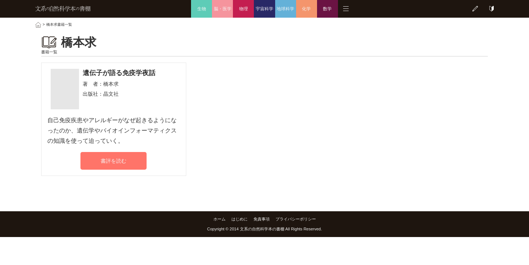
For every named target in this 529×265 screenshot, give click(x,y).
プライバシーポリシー (296, 219)
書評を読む (113, 161)
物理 (243, 8)
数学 (327, 8)
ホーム (219, 219)
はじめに (239, 219)
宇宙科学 (264, 8)
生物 (201, 8)
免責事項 (261, 219)
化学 (306, 8)
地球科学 (285, 8)
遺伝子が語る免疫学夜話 (119, 73)
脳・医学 (222, 8)
